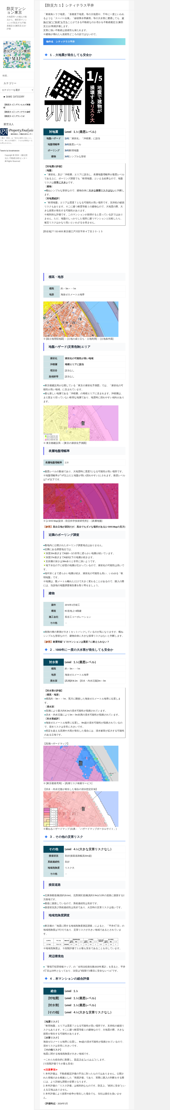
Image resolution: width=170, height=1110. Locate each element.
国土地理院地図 (55, 338)
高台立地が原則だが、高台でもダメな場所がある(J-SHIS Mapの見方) (89, 526)
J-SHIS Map (52, 520)
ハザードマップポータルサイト (97, 828)
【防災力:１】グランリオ (14, 116)
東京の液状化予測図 (75, 443)
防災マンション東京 (16, 10)
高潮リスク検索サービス (78, 783)
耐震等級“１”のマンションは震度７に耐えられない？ (81, 641)
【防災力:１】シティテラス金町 (17, 112)
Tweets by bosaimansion (9, 150)
